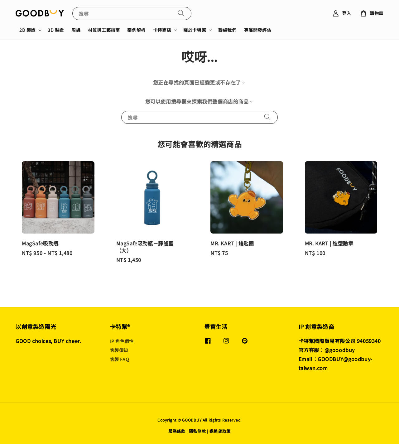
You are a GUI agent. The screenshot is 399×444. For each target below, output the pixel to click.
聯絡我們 (227, 30)
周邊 (75, 30)
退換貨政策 (220, 431)
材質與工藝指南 (104, 30)
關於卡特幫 (194, 30)
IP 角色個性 (122, 341)
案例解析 (136, 30)
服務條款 (176, 431)
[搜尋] (181, 13)
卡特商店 (162, 30)
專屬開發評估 (258, 30)
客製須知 (119, 350)
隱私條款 (197, 431)
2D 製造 (27, 30)
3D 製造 (56, 30)
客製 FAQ (119, 359)
